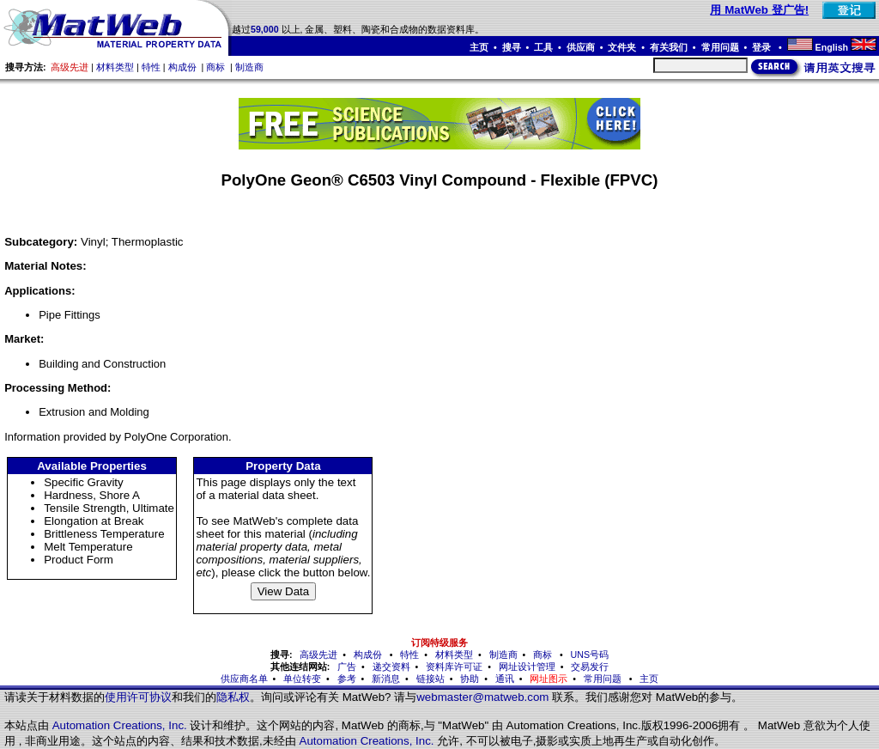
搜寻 (511, 47)
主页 (479, 47)
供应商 (581, 47)
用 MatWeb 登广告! (759, 9)
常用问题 (720, 47)
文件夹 (622, 47)
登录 (762, 47)
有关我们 (669, 47)
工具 (543, 47)
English (831, 47)
